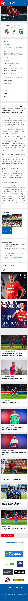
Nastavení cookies (23, 597)
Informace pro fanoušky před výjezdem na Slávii (11, 403)
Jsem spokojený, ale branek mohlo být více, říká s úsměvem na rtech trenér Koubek (15, 250)
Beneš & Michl (23, 594)
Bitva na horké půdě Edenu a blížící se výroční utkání (13, 529)
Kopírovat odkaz (8, 270)
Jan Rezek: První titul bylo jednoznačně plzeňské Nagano (11, 479)
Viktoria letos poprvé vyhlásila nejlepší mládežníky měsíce (12, 504)
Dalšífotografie (5, 230)
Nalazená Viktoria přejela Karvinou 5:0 (9, 17)
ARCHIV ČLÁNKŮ (7, 535)
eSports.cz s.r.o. (15, 594)
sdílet (5, 265)
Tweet (13, 265)
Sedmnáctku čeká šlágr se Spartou (13, 379)
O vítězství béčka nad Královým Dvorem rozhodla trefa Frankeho (12, 354)
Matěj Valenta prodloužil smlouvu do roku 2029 (14, 453)
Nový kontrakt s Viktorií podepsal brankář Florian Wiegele (13, 428)
